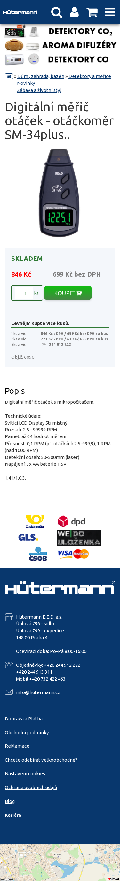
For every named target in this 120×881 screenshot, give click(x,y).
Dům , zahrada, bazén (40, 76)
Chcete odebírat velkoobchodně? (41, 759)
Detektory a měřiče (89, 76)
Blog (10, 801)
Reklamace (17, 746)
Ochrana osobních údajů (31, 787)
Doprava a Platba (24, 718)
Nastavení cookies (25, 773)
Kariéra (13, 815)
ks (27, 293)
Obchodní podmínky (27, 732)
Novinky (26, 83)
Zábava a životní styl (39, 90)
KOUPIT (68, 293)
